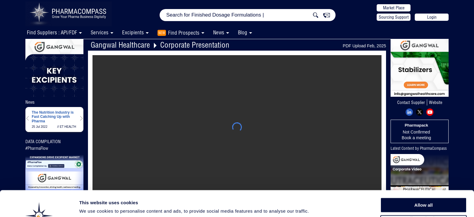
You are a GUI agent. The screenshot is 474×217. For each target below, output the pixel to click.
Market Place (393, 8)
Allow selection (423, 194)
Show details (317, 205)
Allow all (423, 180)
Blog (242, 32)
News (218, 32)
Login (432, 17)
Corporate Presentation (194, 44)
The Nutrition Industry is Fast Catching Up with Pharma (53, 116)
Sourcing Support (394, 17)
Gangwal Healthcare (120, 44)
